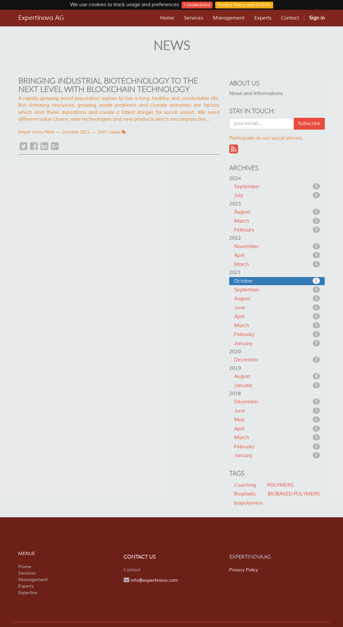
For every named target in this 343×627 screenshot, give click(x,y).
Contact (132, 570)
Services (27, 573)
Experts (26, 586)
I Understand (197, 4)
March (277, 221)
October (277, 281)
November (277, 246)
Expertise (27, 592)
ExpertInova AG (41, 18)
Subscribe (309, 123)
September (277, 186)
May (277, 419)
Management (33, 579)
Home (24, 566)
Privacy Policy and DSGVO (244, 4)
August (277, 212)
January (277, 343)
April (277, 255)
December (277, 359)
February (277, 230)
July (277, 195)
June (277, 307)
